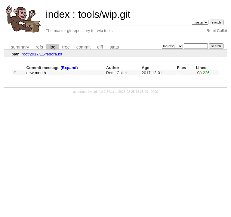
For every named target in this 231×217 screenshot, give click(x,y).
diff (100, 47)
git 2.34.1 (106, 92)
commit (83, 47)
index (58, 14)
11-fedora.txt (51, 54)
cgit (96, 92)
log (53, 47)
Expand (69, 67)
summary (20, 47)
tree (66, 47)
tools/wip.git (104, 14)
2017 (34, 54)
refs (39, 47)
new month (36, 73)
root (25, 54)
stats (114, 47)
